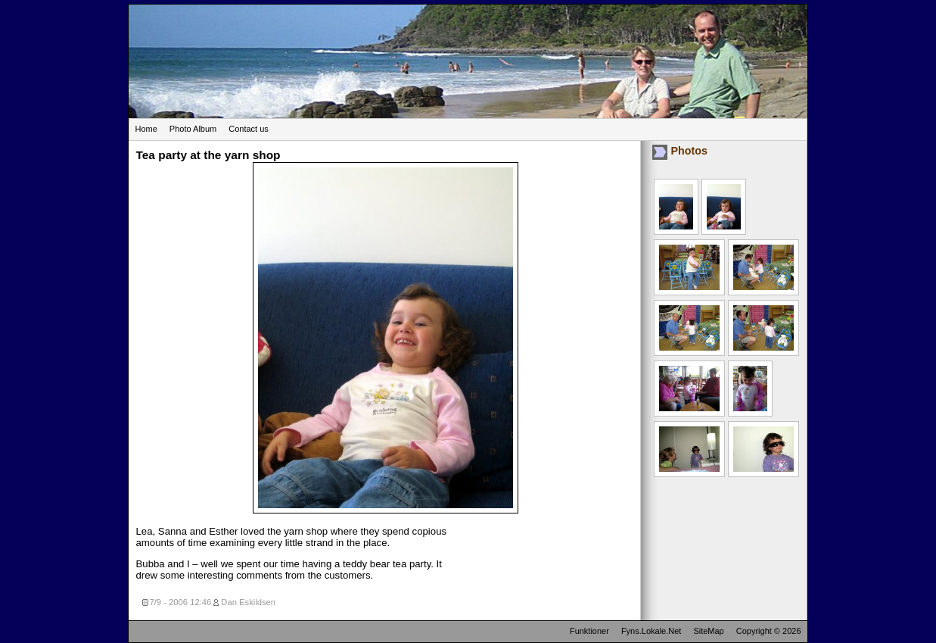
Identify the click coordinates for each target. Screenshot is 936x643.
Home (146, 128)
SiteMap (708, 630)
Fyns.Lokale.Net (651, 630)
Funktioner (589, 630)
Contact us (249, 128)
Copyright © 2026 (768, 630)
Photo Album (192, 128)
